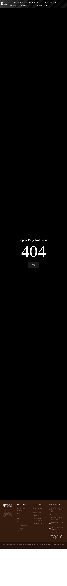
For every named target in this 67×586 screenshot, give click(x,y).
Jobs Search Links (21, 517)
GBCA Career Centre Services (21, 509)
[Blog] (45, 5)
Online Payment (37, 523)
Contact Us (36, 515)
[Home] (13, 2)
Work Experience (22, 525)
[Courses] (22, 2)
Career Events (21, 522)
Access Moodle (37, 509)
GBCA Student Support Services (38, 519)
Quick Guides (21, 513)
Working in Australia (20, 529)
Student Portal (37, 512)
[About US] (26, 5)
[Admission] (34, 2)
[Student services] (49, 2)
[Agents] (14, 5)
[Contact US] (37, 5)
